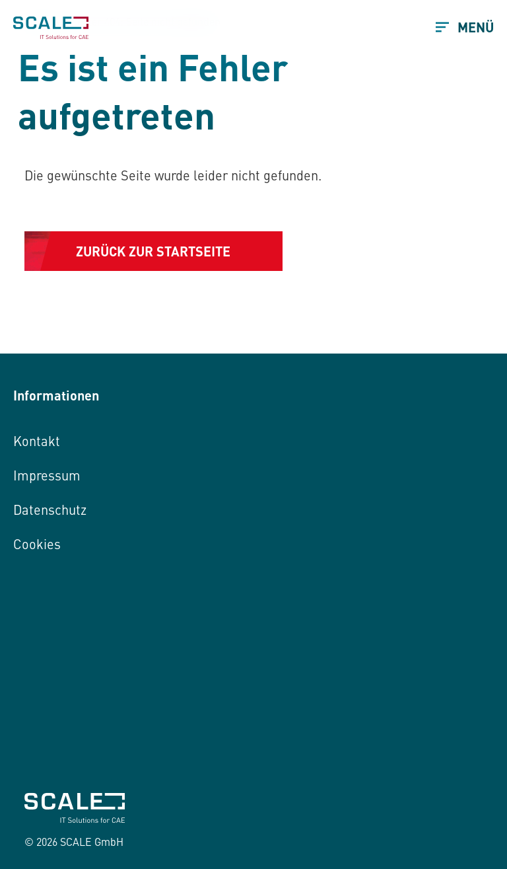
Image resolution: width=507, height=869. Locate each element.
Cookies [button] (37, 543)
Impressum (47, 475)
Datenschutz (49, 509)
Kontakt (36, 440)
